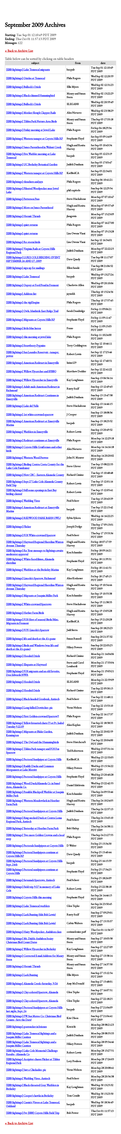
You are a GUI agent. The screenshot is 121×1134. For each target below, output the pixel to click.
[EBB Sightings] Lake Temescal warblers (28, 906)
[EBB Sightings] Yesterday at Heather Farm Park (32, 828)
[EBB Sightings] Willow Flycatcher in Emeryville (32, 380)
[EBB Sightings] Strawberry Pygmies (25, 345)
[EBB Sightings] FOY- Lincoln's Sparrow (27, 630)
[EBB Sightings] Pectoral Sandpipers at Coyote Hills (34, 811)
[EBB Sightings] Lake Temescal (23, 276)
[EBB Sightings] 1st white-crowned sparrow (29, 414)
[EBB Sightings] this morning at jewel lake (28, 337)
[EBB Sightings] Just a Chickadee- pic (26, 1070)
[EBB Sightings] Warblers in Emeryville (27, 432)
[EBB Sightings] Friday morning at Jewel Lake (30, 130)
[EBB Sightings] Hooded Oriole (23, 656)
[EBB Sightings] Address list (21, 294)
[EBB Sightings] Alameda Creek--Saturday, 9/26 (32, 983)
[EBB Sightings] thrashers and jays (24, 181)
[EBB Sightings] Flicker (18, 526)
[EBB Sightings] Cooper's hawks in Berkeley (29, 1095)
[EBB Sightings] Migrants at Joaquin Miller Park (32, 595)
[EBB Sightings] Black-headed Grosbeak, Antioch (32, 699)
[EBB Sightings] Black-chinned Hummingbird (30, 95)
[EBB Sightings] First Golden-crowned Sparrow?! (32, 716)
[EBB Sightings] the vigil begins (22, 302)
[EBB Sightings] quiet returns (22, 225)
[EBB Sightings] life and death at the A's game (31, 638)
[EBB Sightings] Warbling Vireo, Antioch (28, 1078)
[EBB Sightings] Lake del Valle (22, 406)
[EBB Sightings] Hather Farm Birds (25, 613)
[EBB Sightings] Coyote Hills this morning (29, 897)
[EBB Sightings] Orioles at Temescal (25, 78)
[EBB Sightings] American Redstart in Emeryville (32, 363)
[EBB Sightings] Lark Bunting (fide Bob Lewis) (31, 914)
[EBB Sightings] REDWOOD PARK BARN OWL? (33, 518)
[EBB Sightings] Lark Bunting (22, 975)
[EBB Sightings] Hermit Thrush (23, 216)
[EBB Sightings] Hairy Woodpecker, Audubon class (33, 932)
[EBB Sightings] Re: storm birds (23, 242)
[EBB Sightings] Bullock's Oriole (23, 87)
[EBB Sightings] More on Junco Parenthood (29, 207)
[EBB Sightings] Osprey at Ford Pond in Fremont (32, 285)
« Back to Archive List (19, 51)
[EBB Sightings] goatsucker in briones (26, 1026)
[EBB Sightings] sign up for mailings (25, 268)
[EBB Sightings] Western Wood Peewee (27, 457)
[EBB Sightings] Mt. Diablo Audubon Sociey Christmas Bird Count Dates (29, 940)
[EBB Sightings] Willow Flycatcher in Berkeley (31, 949)
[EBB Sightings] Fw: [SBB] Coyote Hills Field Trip (32, 1113)
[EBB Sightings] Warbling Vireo (23, 501)
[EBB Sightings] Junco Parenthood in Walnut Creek (33, 147)
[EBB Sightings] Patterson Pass (22, 199)
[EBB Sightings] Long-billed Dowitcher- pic (29, 707)
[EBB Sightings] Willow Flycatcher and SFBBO (31, 371)
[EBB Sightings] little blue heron (23, 328)
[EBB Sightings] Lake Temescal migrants (28, 69)
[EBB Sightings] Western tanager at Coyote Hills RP (34, 138)
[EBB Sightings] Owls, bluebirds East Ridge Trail (32, 311)
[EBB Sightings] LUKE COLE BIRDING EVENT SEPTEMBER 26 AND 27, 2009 (33, 259)
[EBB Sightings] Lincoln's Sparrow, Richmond (30, 578)
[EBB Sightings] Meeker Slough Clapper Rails (31, 113)
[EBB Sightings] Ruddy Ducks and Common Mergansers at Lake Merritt (30, 768)
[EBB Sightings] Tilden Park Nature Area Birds (31, 121)
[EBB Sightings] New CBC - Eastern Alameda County (35, 475)
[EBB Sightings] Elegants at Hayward (26, 664)
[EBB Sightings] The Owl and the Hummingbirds (32, 742)
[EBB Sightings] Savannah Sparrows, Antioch (30, 880)
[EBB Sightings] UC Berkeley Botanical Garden (31, 164)
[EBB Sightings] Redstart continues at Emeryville (32, 440)
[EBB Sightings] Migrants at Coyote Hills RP (30, 319)
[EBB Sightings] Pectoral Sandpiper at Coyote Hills (33, 759)
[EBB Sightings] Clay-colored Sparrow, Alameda (32, 992)
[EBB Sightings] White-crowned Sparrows (28, 604)
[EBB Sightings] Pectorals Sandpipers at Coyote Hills (35, 845)
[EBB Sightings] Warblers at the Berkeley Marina (32, 569)
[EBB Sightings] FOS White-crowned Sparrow (31, 535)
